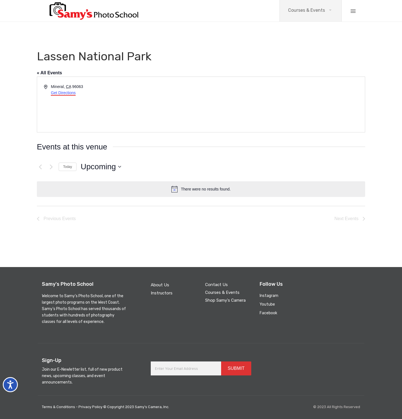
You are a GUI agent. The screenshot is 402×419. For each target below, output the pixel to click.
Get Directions (63, 93)
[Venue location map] (282, 104)
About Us (160, 284)
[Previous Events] (40, 166)
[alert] (201, 189)
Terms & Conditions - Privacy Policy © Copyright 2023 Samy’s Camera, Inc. (105, 407)
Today (67, 167)
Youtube (267, 304)
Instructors (162, 293)
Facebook (268, 313)
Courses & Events (306, 10)
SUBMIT (236, 368)
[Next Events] (51, 166)
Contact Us (216, 284)
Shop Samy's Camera (225, 300)
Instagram (269, 295)
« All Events (49, 72)
